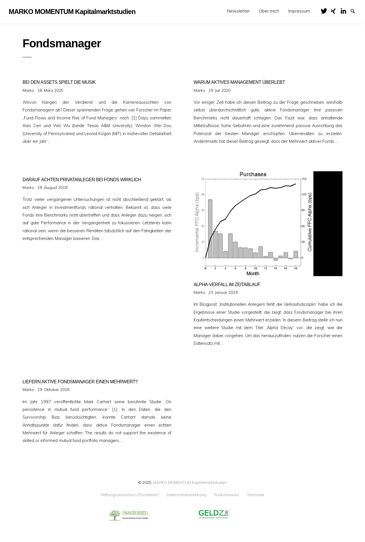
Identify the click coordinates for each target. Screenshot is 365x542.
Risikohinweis (226, 495)
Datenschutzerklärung (186, 495)
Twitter (325, 10)
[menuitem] (238, 11)
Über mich (269, 11)
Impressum (299, 11)
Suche (355, 10)
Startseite (255, 495)
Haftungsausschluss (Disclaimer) (130, 495)
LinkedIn (345, 10)
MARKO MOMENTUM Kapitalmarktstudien (190, 482)
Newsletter (238, 11)
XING (335, 10)
